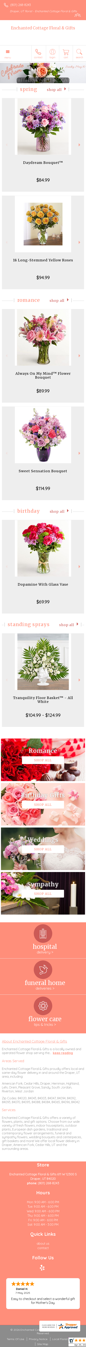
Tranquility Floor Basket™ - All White (43, 700)
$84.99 (43, 180)
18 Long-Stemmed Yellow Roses (43, 260)
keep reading (63, 1053)
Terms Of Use (15, 1339)
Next (80, 145)
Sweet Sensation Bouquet (43, 471)
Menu (7, 57)
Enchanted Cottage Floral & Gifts (43, 28)
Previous (6, 145)
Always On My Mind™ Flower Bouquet (43, 375)
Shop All (54, 90)
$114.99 (43, 488)
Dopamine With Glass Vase (43, 584)
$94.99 (43, 277)
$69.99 (43, 602)
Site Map (42, 1344)
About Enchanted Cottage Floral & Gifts (34, 1041)
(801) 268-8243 (20, 5)
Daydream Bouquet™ (43, 162)
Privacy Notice (38, 1339)
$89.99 (43, 391)
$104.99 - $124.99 (43, 715)
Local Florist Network (65, 1339)
